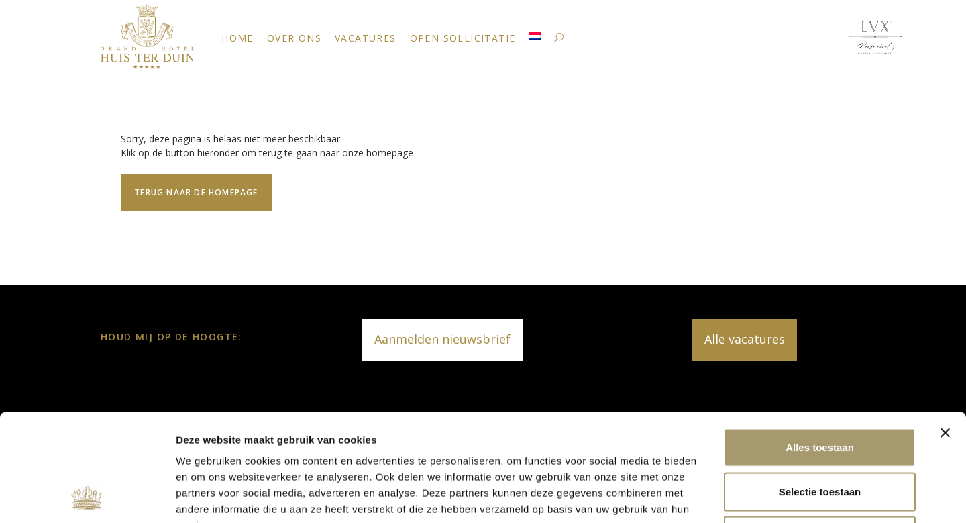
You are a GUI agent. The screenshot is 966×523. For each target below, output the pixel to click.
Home (237, 38)
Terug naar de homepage (196, 192)
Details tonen (725, 496)
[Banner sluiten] (945, 332)
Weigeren (819, 434)
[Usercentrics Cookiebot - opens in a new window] (87, 497)
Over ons (294, 38)
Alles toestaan (820, 346)
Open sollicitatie (463, 38)
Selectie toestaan (820, 391)
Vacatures (365, 38)
